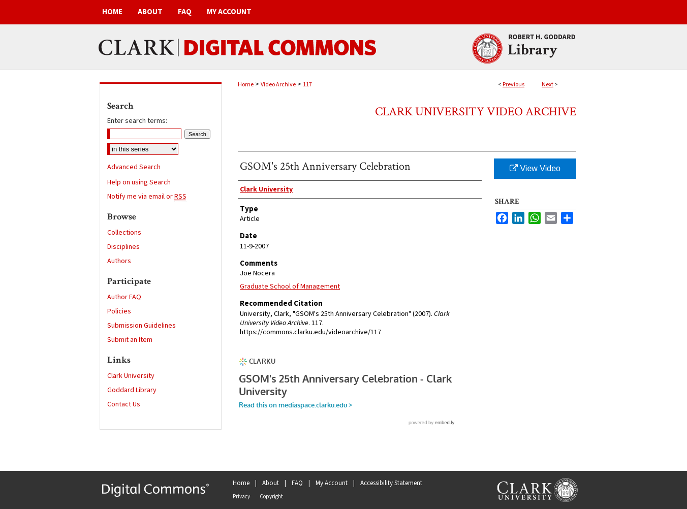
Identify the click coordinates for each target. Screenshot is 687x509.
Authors (119, 261)
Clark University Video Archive (475, 111)
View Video (535, 168)
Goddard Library (132, 390)
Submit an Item (129, 340)
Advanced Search (134, 167)
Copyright (271, 496)
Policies (119, 311)
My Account (332, 483)
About (270, 483)
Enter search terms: (137, 121)
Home (246, 84)
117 (307, 84)
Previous (513, 84)
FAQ (297, 483)
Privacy (241, 496)
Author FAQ (124, 297)
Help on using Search (139, 182)
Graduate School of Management (290, 286)
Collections (124, 233)
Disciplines (123, 247)
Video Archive (278, 84)
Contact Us (123, 404)
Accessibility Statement (391, 483)
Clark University (130, 376)
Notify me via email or (146, 197)
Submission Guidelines (141, 326)
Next (547, 84)
